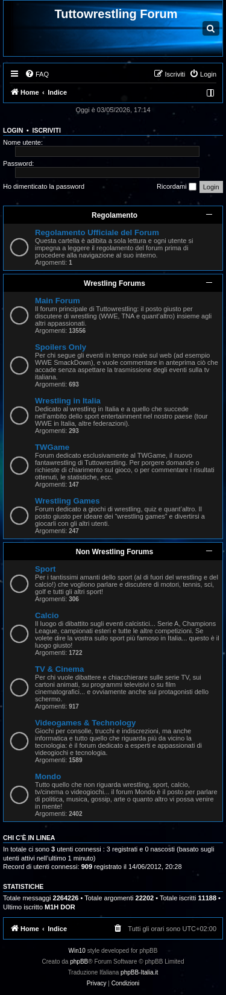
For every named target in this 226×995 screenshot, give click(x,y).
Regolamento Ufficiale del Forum (97, 232)
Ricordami (176, 187)
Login (13, 130)
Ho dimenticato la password (43, 186)
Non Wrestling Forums (114, 552)
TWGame (52, 447)
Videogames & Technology (85, 722)
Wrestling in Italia (68, 400)
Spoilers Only (60, 347)
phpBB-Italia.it (139, 972)
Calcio (47, 615)
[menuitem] (37, 74)
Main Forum (57, 300)
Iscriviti (47, 130)
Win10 (77, 950)
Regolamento (114, 215)
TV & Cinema (59, 669)
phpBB (79, 961)
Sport (45, 568)
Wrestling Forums (114, 283)
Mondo (48, 776)
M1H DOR (60, 907)
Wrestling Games (67, 500)
